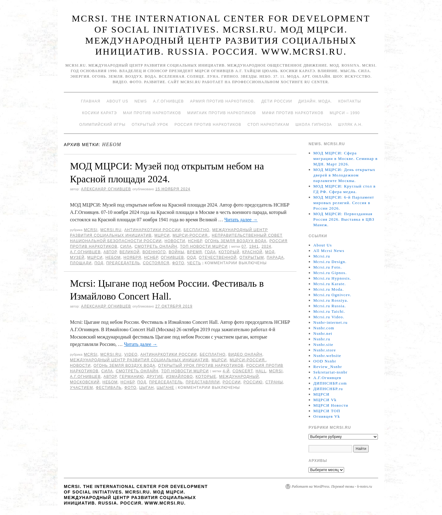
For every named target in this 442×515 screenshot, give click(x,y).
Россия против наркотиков (207, 124)
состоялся (156, 263)
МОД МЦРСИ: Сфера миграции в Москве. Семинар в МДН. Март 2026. (345, 158)
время (194, 252)
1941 (254, 246)
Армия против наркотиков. (222, 101)
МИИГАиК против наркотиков (221, 113)
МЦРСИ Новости (330, 405)
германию (131, 376)
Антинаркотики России (152, 230)
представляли (203, 382)
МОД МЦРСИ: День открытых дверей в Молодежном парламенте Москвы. (344, 175)
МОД (270, 252)
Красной (252, 252)
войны (176, 252)
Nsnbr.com (323, 328)
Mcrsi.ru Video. (328, 317)
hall (261, 371)
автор (110, 252)
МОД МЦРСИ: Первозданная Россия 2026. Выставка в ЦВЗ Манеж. (343, 219)
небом (113, 257)
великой (129, 252)
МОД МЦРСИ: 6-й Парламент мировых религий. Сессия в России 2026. (343, 203)
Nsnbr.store (324, 350)
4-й (226, 371)
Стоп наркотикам (268, 124)
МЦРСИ (162, 235)
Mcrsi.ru (111, 230)
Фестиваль (109, 387)
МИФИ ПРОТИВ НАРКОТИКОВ (293, 113)
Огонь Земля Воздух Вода (235, 241)
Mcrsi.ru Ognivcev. (332, 294)
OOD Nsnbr (324, 361)
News (140, 101)
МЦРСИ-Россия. (191, 235)
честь (194, 263)
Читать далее (241, 219)
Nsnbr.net (322, 333)
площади (81, 263)
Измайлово (179, 376)
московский (85, 382)
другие (155, 376)
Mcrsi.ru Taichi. (329, 311)
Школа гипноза (313, 124)
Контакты (349, 101)
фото (178, 263)
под (99, 263)
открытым (251, 257)
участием (81, 387)
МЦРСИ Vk (325, 399)
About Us (117, 101)
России (232, 382)
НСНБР (195, 241)
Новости (175, 241)
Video (131, 354)
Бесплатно (196, 230)
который (229, 252)
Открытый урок (150, 124)
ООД (191, 257)
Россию (252, 382)
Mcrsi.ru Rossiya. (330, 300)
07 (244, 246)
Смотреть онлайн (156, 246)
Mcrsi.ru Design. (330, 261)
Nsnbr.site (323, 344)
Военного (154, 252)
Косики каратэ (99, 113)
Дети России (277, 101)
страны (274, 382)
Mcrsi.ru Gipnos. (330, 272)
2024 (266, 246)
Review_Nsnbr (327, 366)
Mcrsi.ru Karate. (329, 283)
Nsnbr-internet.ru (330, 322)
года (210, 252)
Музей (77, 257)
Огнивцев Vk (326, 416)
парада (275, 257)
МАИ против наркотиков (152, 113)
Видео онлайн (245, 354)
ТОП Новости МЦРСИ (204, 246)
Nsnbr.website (327, 355)
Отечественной (218, 257)
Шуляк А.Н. (350, 124)
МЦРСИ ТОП (326, 411)
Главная (90, 101)
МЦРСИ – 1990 (345, 113)
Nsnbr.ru (322, 339)
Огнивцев (172, 257)
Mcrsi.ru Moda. (328, 289)
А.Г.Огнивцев (168, 101)
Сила (126, 246)
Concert (242, 371)
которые (206, 376)
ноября (132, 257)
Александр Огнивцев (106, 189)
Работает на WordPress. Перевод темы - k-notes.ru (332, 486)
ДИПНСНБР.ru (328, 388)
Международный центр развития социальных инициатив (139, 360)
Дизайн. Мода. (315, 101)
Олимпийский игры (102, 124)
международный (239, 376)
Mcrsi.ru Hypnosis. (332, 278)
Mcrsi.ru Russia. (329, 306)
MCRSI (91, 230)
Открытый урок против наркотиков (200, 365)
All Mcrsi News (328, 250)
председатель (123, 263)
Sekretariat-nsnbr (330, 372)
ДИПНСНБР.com (330, 383)
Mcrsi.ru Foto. (327, 267)
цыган (146, 387)
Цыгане (165, 387)
